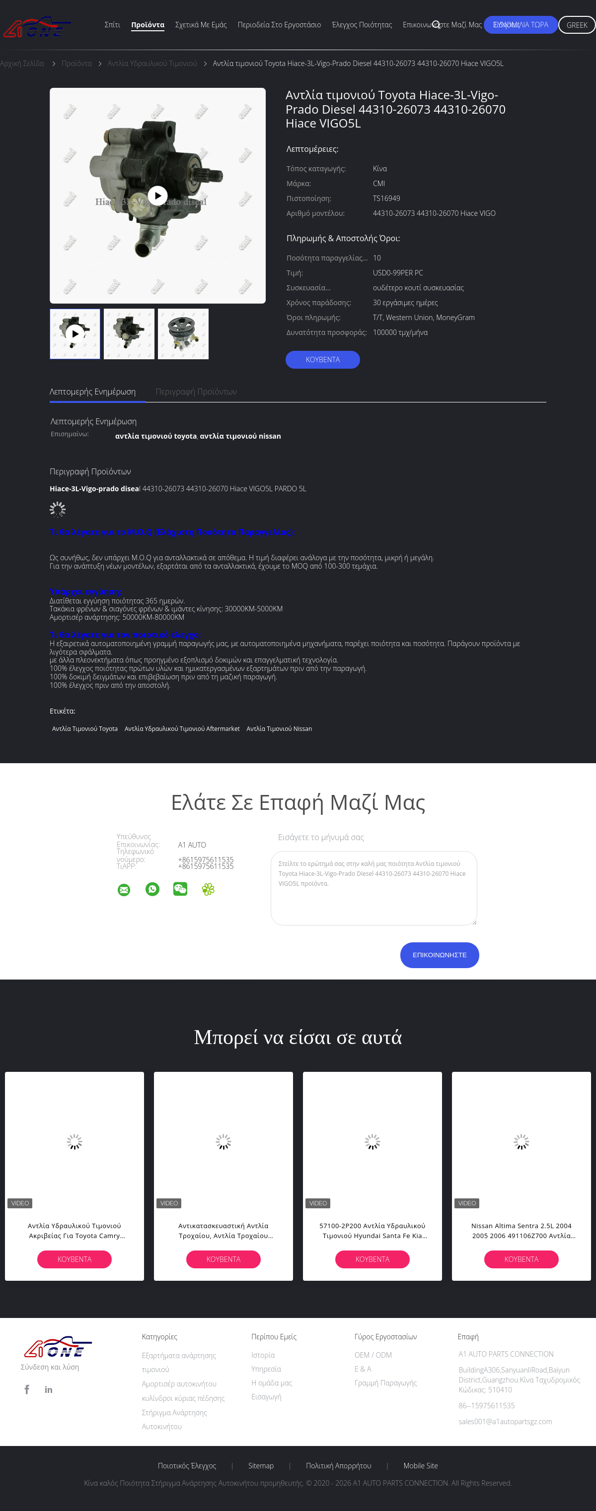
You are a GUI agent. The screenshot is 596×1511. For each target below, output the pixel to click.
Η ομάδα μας (271, 1382)
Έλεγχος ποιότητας (362, 24)
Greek (577, 25)
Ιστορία (263, 1355)
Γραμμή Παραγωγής (386, 1382)
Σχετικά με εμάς (201, 24)
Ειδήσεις (506, 24)
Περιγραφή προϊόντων (196, 391)
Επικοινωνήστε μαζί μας (442, 24)
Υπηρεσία (266, 1369)
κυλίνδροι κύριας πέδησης (183, 1398)
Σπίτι (112, 24)
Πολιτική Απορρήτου (338, 1465)
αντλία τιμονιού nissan (279, 728)
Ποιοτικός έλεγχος (187, 1465)
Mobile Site (421, 1465)
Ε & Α (363, 1369)
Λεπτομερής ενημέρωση (93, 391)
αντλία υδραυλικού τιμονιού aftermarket (182, 728)
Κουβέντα (323, 359)
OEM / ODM (373, 1355)
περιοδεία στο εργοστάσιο (279, 24)
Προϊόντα (147, 24)
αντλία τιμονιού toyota (85, 728)
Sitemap (261, 1465)
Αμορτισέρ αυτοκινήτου (179, 1383)
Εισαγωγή (266, 1396)
